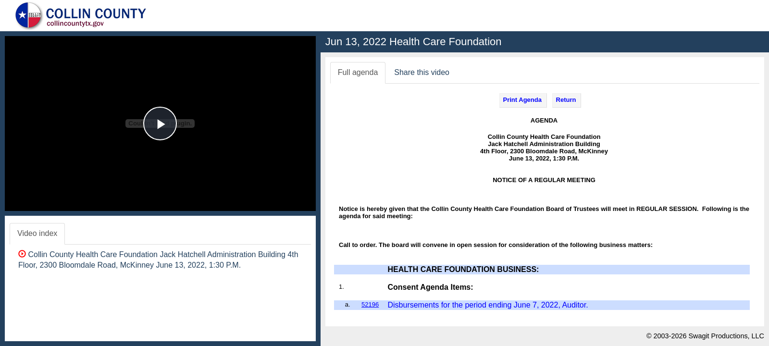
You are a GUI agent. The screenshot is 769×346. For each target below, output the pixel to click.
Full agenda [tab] (358, 72)
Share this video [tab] (421, 72)
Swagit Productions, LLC (726, 336)
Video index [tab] (37, 233)
